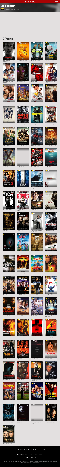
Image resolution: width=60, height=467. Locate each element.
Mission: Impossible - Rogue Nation (36, 103)
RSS (36, 457)
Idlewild (4, 251)
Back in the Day (34, 251)
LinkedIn (32, 457)
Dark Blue (33, 294)
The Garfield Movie (20, 60)
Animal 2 (18, 230)
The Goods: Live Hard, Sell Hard (22, 210)
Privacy (19, 454)
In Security (33, 124)
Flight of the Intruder (49, 400)
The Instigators (34, 60)
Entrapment (19, 337)
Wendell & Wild (20, 81)
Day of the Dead (48, 209)
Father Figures (5, 102)
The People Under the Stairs (8, 422)
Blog (39, 452)
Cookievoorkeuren (38, 454)
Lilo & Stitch (47, 294)
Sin (46, 273)
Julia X (4, 166)
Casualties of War (6, 443)
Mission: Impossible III (49, 230)
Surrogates (33, 188)
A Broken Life (33, 209)
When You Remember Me (36, 422)
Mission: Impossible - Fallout (50, 81)
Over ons (27, 452)
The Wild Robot (48, 60)
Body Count (5, 358)
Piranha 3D (47, 166)
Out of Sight (47, 337)
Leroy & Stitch (19, 251)
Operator (47, 102)
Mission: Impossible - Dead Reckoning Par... (8, 82)
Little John (19, 315)
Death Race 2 (5, 188)
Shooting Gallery (48, 251)
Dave (18, 400)
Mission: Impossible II (7, 337)
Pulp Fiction (5, 400)
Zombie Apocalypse (49, 145)
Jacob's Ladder (20, 422)
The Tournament (48, 188)
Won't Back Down (6, 145)
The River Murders (34, 145)
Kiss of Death (19, 379)
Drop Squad (47, 379)
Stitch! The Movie (34, 273)
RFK (3, 294)
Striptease (47, 358)
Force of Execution (20, 124)
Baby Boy (33, 315)
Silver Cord (19, 166)
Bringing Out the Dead (35, 337)
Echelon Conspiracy (20, 188)
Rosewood (33, 358)
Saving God (5, 230)
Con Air (18, 358)
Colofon (32, 452)
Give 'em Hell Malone (7, 209)
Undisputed (5, 315)
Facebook (25, 457)
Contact (22, 452)
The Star (18, 102)
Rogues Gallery (34, 166)
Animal (4, 273)
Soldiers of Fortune (20, 145)
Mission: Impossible (6, 379)
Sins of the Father (20, 294)
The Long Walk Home (49, 422)
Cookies (31, 454)
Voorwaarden (24, 454)
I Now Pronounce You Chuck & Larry (36, 231)
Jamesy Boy (5, 124)
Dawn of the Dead (20, 273)
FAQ (36, 452)
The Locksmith (34, 81)
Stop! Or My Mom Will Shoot (36, 400)
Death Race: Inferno (49, 124)
